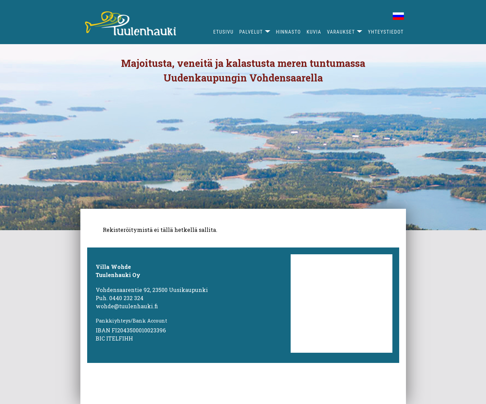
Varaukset (341, 32)
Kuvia (314, 32)
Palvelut (251, 32)
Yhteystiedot (386, 32)
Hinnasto (288, 32)
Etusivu (223, 32)
